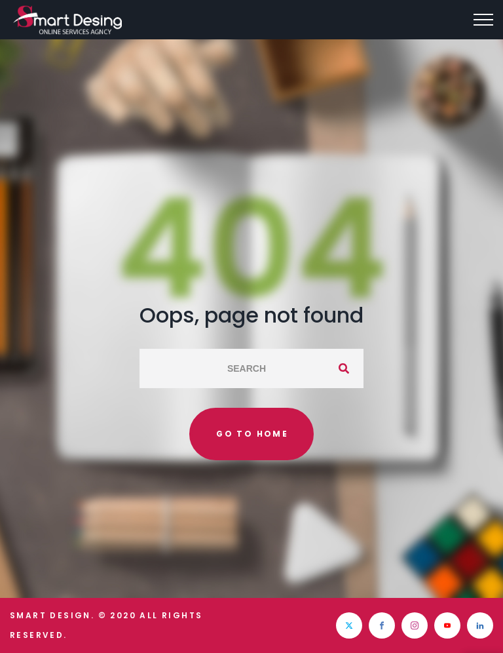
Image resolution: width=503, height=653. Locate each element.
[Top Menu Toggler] (483, 19)
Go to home (252, 433)
